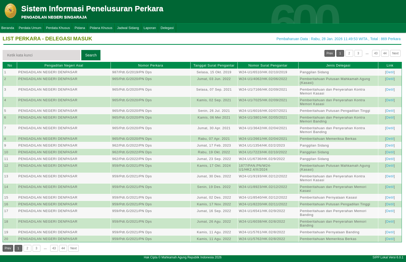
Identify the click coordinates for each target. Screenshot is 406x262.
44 (385, 53)
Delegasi (167, 28)
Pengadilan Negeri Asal (64, 65)
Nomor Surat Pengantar (267, 65)
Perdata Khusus (58, 28)
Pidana (80, 28)
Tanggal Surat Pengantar (214, 65)
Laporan (150, 28)
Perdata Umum (30, 28)
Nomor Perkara (150, 65)
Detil (390, 72)
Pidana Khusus (101, 28)
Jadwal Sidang (128, 28)
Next (395, 53)
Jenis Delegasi (338, 65)
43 (376, 53)
